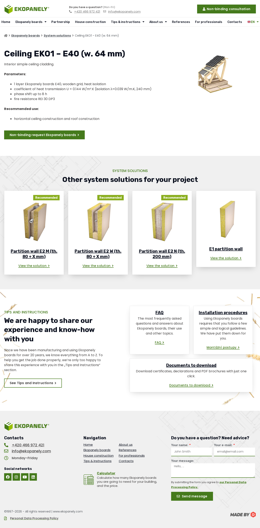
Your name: (180, 445)
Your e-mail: (223, 445)
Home (5, 22)
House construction (90, 22)
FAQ (159, 312)
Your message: (182, 461)
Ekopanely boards (30, 21)
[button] (34, 266)
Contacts (234, 22)
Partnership (60, 22)
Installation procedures (223, 312)
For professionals (208, 22)
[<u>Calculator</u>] (89, 479)
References (181, 22)
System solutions (57, 35)
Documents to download (191, 365)
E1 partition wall (226, 248)
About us (158, 21)
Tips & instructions (127, 21)
